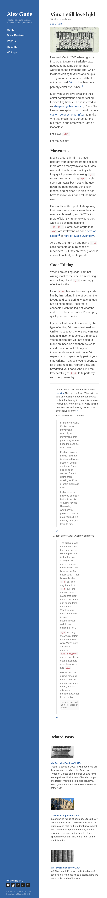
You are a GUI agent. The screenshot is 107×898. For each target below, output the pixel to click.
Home (10, 29)
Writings (12, 52)
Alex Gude (19, 14)
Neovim (60, 393)
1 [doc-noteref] (82, 86)
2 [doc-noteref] (59, 235)
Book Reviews (16, 35)
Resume (12, 46)
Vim (71, 82)
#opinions (56, 23)
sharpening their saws (67, 106)
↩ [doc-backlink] (78, 411)
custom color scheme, (67, 114)
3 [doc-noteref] (93, 235)
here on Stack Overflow (78, 235)
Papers (11, 41)
